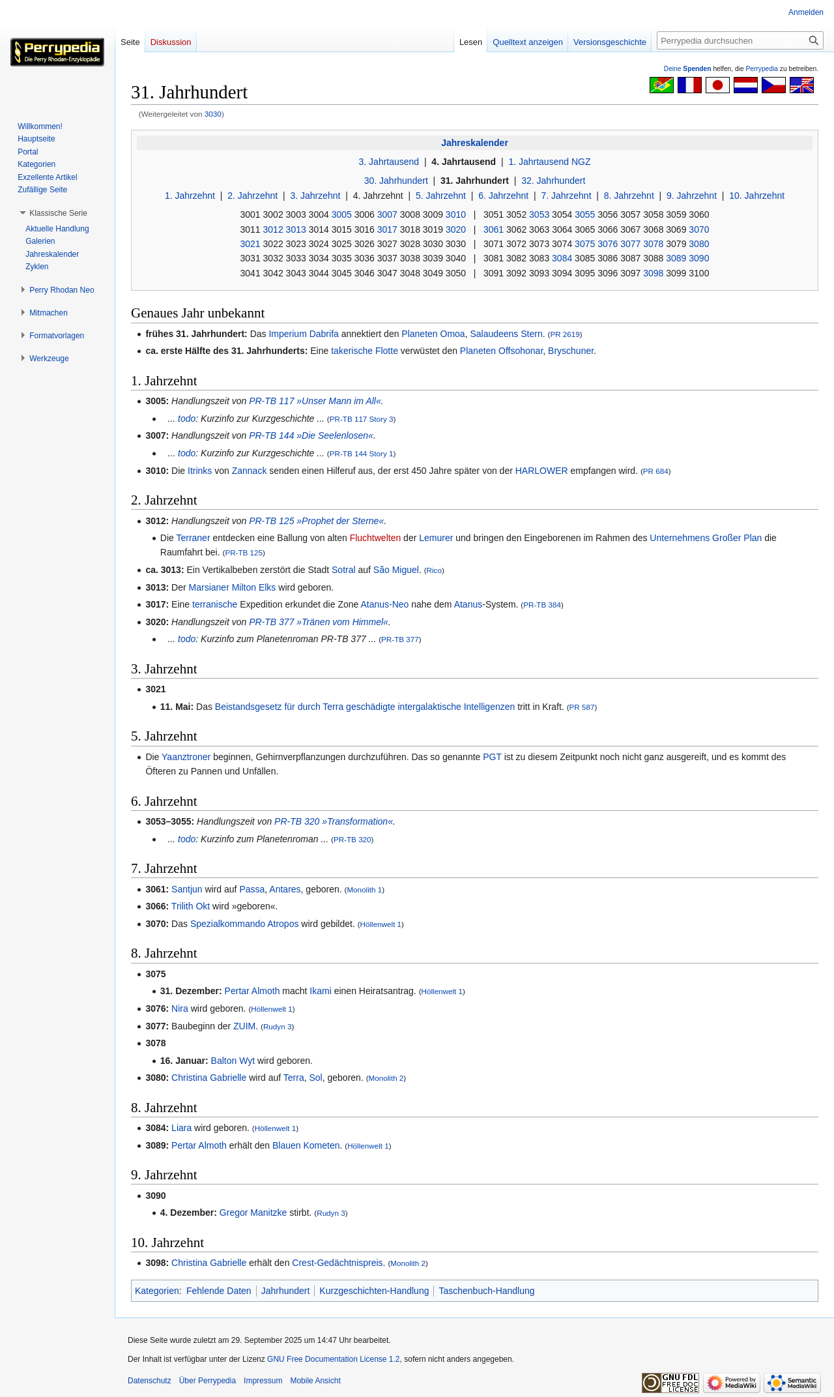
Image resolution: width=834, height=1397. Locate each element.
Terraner (193, 538)
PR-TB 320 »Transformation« (333, 821)
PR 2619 (564, 334)
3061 (493, 229)
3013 (296, 229)
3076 (607, 244)
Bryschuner (571, 351)
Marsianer (209, 587)
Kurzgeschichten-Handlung (374, 1291)
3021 (250, 244)
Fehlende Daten (219, 1291)
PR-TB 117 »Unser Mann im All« (315, 401)
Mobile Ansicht (315, 1380)
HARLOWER (541, 470)
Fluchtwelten (375, 538)
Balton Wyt (233, 1060)
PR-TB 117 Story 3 (362, 419)
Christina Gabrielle (208, 1077)
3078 (653, 244)
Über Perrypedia (207, 1380)
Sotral (344, 570)
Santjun (186, 889)
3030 (213, 114)
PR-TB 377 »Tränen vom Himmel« (318, 622)
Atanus (468, 604)
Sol (316, 1077)
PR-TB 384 (542, 604)
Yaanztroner (186, 757)
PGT (492, 757)
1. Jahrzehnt (190, 195)
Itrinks (200, 470)
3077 (630, 244)
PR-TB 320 (352, 839)
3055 (585, 214)
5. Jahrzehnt (441, 195)
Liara (181, 1128)
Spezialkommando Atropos (244, 924)
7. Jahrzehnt (566, 195)
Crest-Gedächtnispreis (337, 1262)
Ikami (320, 991)
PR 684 (656, 471)
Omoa (452, 334)
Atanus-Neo (384, 604)
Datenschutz (149, 1380)
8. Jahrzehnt (629, 195)
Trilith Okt (190, 906)
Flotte (386, 351)
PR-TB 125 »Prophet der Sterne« (316, 521)
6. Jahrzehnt (503, 195)
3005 (342, 214)
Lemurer (436, 538)
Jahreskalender (474, 143)
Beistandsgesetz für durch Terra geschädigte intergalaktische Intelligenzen (365, 706)
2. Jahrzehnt (252, 195)
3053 (539, 214)
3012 (273, 229)
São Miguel (396, 570)
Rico (434, 570)
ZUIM (244, 1026)
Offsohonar (520, 351)
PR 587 (582, 707)
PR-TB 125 (244, 552)
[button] (58, 213)
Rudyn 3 (277, 1026)
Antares (284, 889)
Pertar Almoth (252, 991)
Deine (688, 68)
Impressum (263, 1380)
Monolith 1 (364, 889)
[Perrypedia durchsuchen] (740, 40)
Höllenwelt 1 (381, 924)
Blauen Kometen (306, 1145)
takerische (352, 351)
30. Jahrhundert (396, 180)
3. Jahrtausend (389, 161)
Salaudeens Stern (506, 334)
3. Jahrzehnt (315, 195)
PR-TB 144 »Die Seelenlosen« (311, 435)
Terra (293, 1077)
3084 (562, 258)
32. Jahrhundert (553, 180)
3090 (699, 258)
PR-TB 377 (400, 639)
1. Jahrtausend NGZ (549, 161)
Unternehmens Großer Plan (706, 538)
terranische (214, 604)
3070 (699, 229)
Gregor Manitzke (253, 1212)
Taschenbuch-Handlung (486, 1291)
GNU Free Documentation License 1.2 (333, 1359)
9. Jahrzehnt (692, 195)
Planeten (419, 334)
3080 (699, 244)
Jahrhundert (285, 1291)
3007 (387, 214)
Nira (179, 1008)
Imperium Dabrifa (303, 334)
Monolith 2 (386, 1078)
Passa (252, 889)
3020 (456, 229)
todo (186, 418)
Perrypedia (761, 68)
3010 (456, 214)
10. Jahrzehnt (756, 195)
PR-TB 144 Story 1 (362, 453)
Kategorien (157, 1291)
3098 (653, 273)
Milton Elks (254, 587)
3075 (585, 244)
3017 (387, 229)
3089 (676, 258)
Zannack (249, 470)
